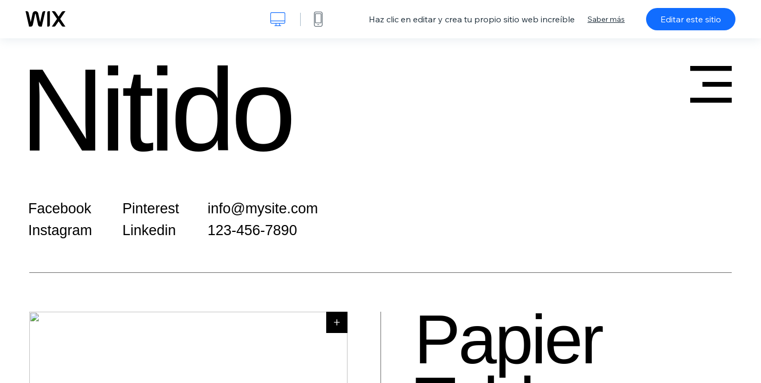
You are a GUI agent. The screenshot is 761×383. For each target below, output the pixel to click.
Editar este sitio (690, 19)
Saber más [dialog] (606, 19)
